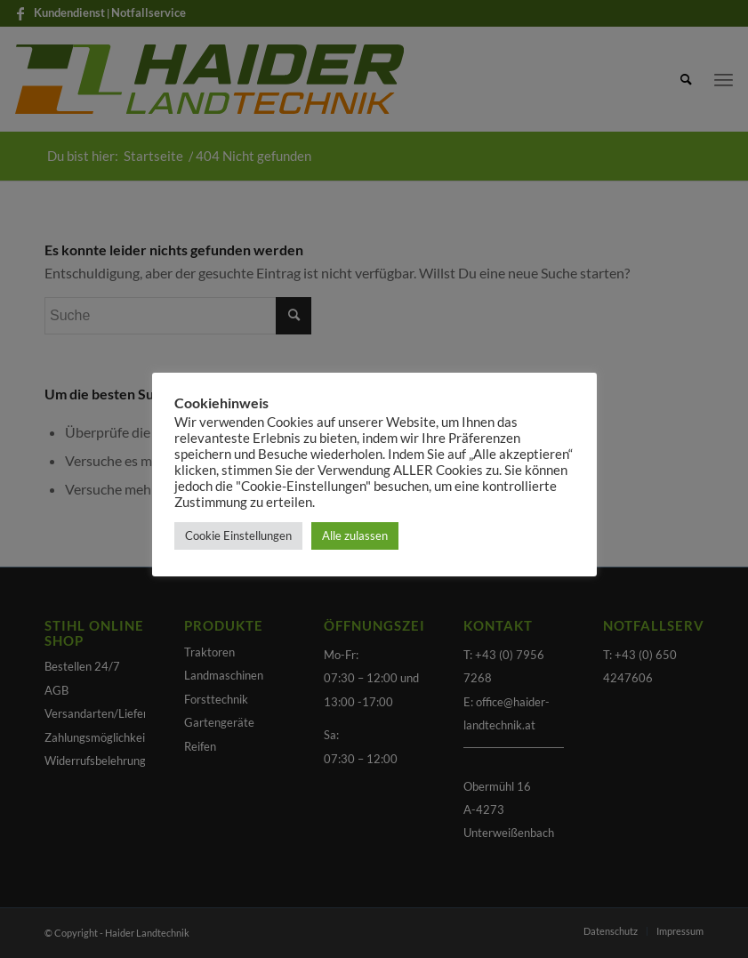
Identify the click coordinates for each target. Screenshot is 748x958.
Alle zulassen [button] (355, 535)
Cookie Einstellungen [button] (238, 535)
